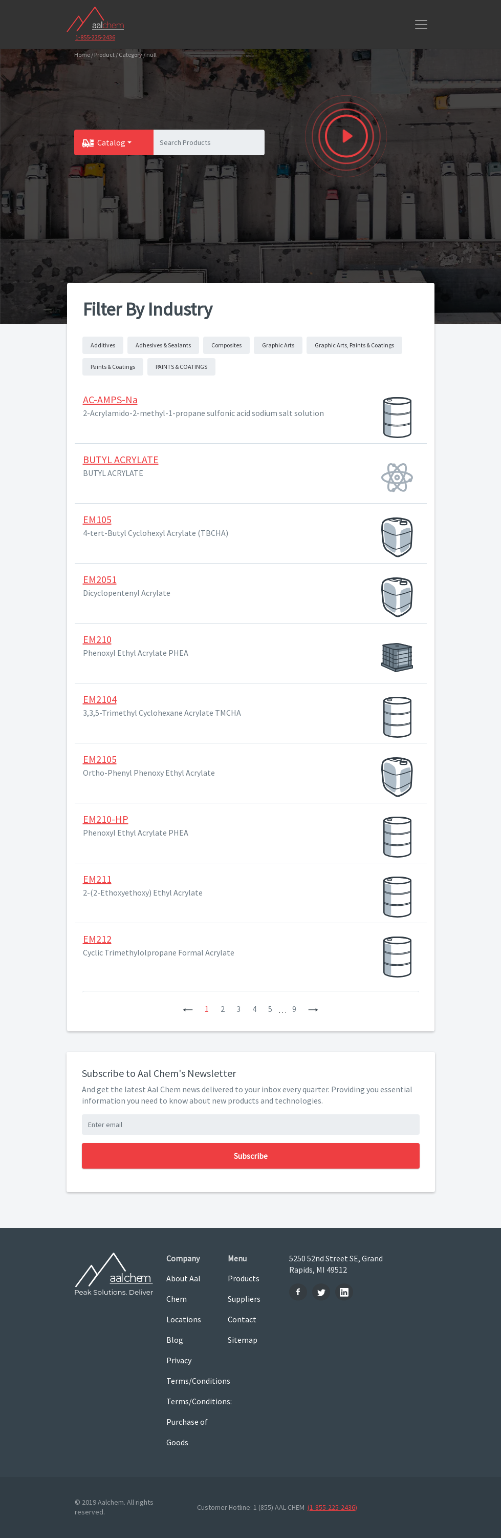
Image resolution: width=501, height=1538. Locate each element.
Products (243, 1278)
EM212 (97, 938)
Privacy (178, 1360)
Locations (183, 1319)
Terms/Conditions (189, 1381)
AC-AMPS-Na (110, 399)
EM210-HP (105, 819)
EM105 (97, 519)
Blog (174, 1340)
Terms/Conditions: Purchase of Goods (189, 1421)
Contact (242, 1319)
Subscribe (251, 1156)
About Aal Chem (183, 1288)
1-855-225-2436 (95, 37)
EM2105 (100, 759)
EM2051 (100, 579)
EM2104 (100, 699)
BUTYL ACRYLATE (121, 459)
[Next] (313, 1009)
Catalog (111, 142)
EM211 (97, 878)
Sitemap (242, 1340)
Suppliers (244, 1299)
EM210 (97, 639)
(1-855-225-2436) (332, 1507)
